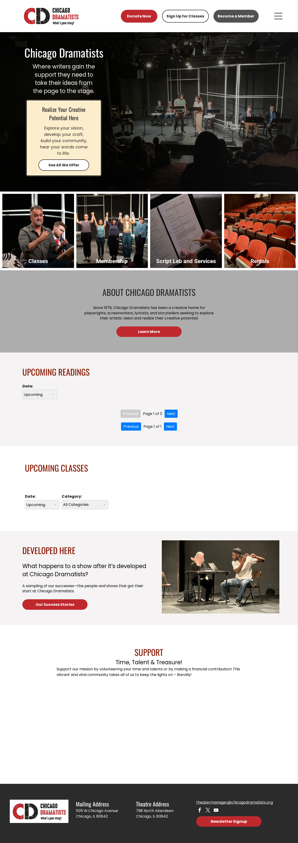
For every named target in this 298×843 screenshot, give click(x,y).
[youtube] (215, 808)
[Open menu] (278, 16)
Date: (27, 384)
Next (171, 411)
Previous (130, 411)
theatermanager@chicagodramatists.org (234, 799)
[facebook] (199, 808)
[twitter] (207, 808)
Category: (72, 494)
